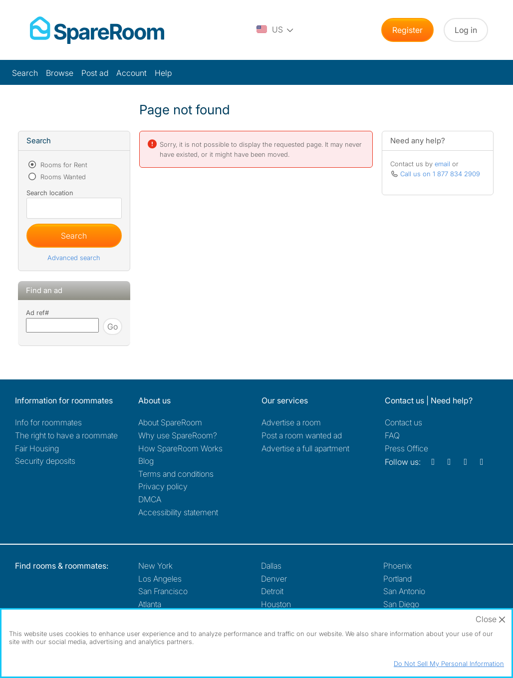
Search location (49, 193)
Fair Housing (37, 448)
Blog (146, 461)
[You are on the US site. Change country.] (275, 30)
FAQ (392, 435)
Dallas (271, 566)
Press (406, 448)
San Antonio (404, 591)
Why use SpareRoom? (177, 435)
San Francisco (163, 591)
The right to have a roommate (66, 435)
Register (407, 30)
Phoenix (397, 566)
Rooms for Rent (62, 165)
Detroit (272, 591)
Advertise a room (291, 422)
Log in (466, 30)
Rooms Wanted (62, 177)
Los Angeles (160, 579)
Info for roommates (48, 422)
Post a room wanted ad (301, 435)
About (170, 422)
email (442, 164)
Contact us (403, 422)
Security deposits (45, 461)
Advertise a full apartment (305, 448)
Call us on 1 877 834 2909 (440, 174)
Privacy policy (163, 486)
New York (155, 566)
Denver (274, 579)
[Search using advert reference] (62, 325)
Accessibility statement (178, 512)
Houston (276, 604)
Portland (397, 579)
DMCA (149, 499)
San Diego (401, 604)
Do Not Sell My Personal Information (449, 664)
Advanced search (73, 258)
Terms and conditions (176, 474)
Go (112, 327)
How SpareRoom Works (180, 448)
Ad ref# (37, 313)
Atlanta (149, 604)
